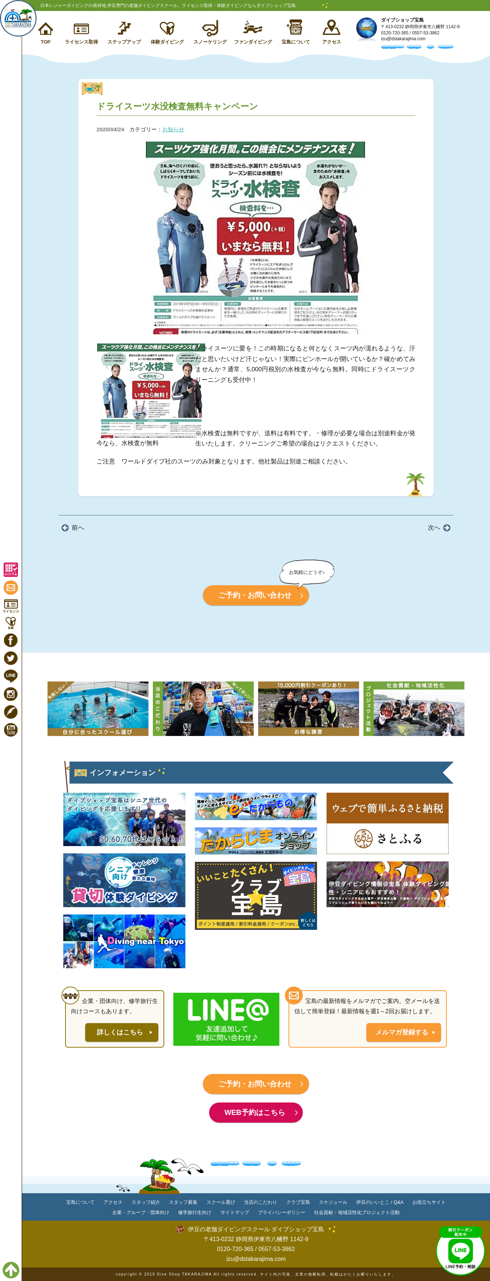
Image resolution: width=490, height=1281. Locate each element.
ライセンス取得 (81, 42)
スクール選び (221, 1202)
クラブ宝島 (298, 1202)
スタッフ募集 (183, 1202)
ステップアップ (124, 42)
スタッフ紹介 (146, 1202)
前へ (78, 527)
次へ (434, 527)
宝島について (296, 42)
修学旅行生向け (194, 1212)
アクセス (331, 42)
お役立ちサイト (429, 1202)
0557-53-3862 (426, 32)
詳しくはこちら (120, 1032)
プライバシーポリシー (281, 1212)
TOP (45, 42)
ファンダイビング (253, 42)
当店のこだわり (260, 1202)
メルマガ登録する (402, 1032)
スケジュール (333, 1202)
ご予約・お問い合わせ (254, 595)
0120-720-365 (394, 32)
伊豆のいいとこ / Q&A (379, 1202)
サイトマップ (234, 1212)
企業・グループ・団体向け (140, 1212)
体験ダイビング (167, 42)
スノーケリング (210, 42)
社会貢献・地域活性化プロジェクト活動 (357, 1212)
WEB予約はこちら (255, 1112)
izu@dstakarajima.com (403, 38)
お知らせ (173, 129)
